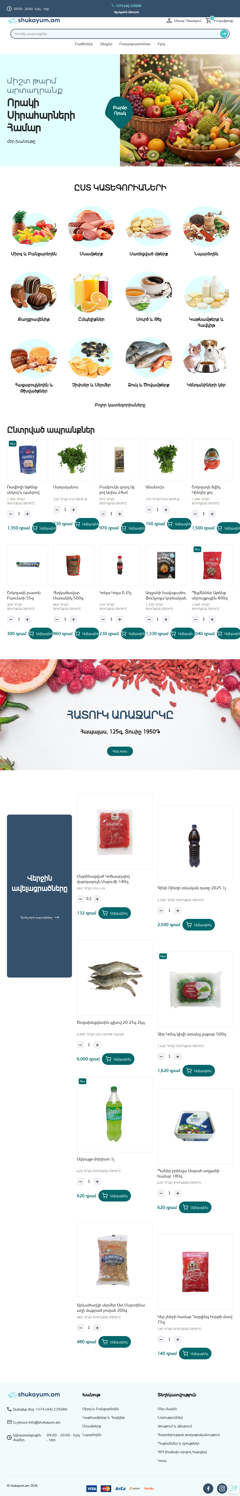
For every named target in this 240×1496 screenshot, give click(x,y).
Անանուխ (155, 486)
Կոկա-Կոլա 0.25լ (115, 592)
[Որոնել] (224, 34)
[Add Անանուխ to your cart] (179, 524)
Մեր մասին (167, 1408)
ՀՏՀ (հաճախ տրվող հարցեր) (182, 1451)
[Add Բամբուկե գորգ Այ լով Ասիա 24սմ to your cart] (133, 528)
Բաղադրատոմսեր (135, 43)
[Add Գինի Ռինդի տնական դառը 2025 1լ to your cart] (198, 925)
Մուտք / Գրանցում (184, 20)
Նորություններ (170, 1417)
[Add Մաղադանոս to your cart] (87, 524)
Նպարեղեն (91, 1434)
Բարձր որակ (120, 110)
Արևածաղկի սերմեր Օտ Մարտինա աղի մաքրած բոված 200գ (111, 1307)
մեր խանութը (21, 141)
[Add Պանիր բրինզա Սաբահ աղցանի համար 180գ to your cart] (195, 1207)
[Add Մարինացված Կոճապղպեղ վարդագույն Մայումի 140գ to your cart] (114, 913)
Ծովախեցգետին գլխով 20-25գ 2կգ (111, 1022)
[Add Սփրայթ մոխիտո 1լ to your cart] (114, 1196)
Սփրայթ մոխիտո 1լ (95, 1158)
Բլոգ (161, 43)
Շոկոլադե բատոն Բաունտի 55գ (24, 595)
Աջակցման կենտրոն (126, 12)
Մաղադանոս (65, 486)
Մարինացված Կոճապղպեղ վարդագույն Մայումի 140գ (103, 878)
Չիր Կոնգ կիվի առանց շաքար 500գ (191, 1033)
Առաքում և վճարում (175, 1426)
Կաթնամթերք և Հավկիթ (103, 1417)
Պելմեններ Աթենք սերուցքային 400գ (210, 595)
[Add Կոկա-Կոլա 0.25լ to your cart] (133, 633)
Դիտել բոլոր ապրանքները (39, 917)
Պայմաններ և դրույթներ (178, 1443)
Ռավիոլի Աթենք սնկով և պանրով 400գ (23, 490)
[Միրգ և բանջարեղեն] (180, 110)
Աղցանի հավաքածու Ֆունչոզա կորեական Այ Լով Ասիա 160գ (166, 596)
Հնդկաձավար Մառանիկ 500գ (68, 595)
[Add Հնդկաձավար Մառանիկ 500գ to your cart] (87, 633)
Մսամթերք (91, 1426)
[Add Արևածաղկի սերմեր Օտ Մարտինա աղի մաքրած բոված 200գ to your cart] (114, 1342)
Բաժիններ (84, 43)
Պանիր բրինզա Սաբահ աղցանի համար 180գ (188, 1173)
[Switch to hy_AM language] (229, 8)
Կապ (162, 1460)
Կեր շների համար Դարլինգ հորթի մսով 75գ (194, 1319)
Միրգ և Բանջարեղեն (100, 1408)
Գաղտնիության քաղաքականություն (189, 1434)
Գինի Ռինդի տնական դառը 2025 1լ (191, 887)
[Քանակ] (19, 513)
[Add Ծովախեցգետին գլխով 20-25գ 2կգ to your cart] (118, 1059)
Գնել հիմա (120, 751)
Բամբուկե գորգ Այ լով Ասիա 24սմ (116, 489)
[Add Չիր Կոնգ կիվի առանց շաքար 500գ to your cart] (198, 1070)
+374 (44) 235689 (126, 6)
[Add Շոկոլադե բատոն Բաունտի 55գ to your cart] (41, 633)
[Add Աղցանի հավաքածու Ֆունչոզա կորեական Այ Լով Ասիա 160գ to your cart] (183, 633)
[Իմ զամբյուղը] (219, 21)
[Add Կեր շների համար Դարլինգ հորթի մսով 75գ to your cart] (195, 1353)
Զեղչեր (106, 43)
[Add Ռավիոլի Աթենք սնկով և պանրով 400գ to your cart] (44, 528)
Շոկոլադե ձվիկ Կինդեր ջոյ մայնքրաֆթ (206, 490)
